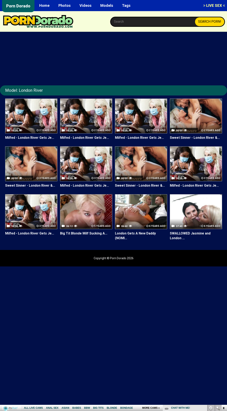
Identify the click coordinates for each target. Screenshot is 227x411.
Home (44, 5)
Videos (85, 5)
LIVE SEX (214, 5)
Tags (126, 5)
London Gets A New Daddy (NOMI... (135, 235)
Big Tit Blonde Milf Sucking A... (83, 233)
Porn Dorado (18, 6)
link (223, 346)
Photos (64, 5)
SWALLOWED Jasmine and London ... (190, 235)
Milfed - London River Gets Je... (29, 138)
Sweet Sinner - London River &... (195, 138)
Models (106, 5)
